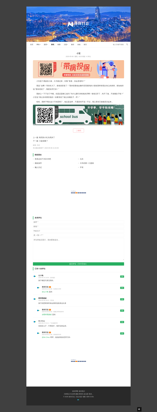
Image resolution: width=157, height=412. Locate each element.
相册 (59, 44)
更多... (91, 394)
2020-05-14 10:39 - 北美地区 (46, 277)
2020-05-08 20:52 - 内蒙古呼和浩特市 (53, 311)
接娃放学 (38, 163)
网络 (38, 44)
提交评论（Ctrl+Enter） (78, 264)
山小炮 (40, 275)
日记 (38, 145)
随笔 (52, 44)
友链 (78, 44)
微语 (72, 44)
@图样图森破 (47, 314)
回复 (122, 276)
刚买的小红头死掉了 (47, 137)
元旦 (81, 159)
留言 (85, 44)
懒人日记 (38, 167)
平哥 (81, 167)
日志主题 (79, 397)
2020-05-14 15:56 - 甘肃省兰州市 (51, 289)
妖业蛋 (86, 394)
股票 (45, 44)
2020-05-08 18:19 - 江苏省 (46, 300)
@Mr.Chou (46, 337)
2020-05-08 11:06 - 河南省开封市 (51, 334)
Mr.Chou (41, 321)
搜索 (127, 44)
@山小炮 (45, 292)
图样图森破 (42, 298)
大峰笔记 (67, 394)
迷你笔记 (82, 391)
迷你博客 (75, 391)
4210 (80, 56)
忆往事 (72, 394)
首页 (31, 44)
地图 (84, 397)
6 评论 (88, 56)
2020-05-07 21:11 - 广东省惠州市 (48, 323)
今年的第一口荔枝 (87, 163)
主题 (65, 44)
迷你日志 (45, 287)
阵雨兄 (81, 394)
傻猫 (76, 394)
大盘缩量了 (43, 141)
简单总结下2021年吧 (43, 159)
